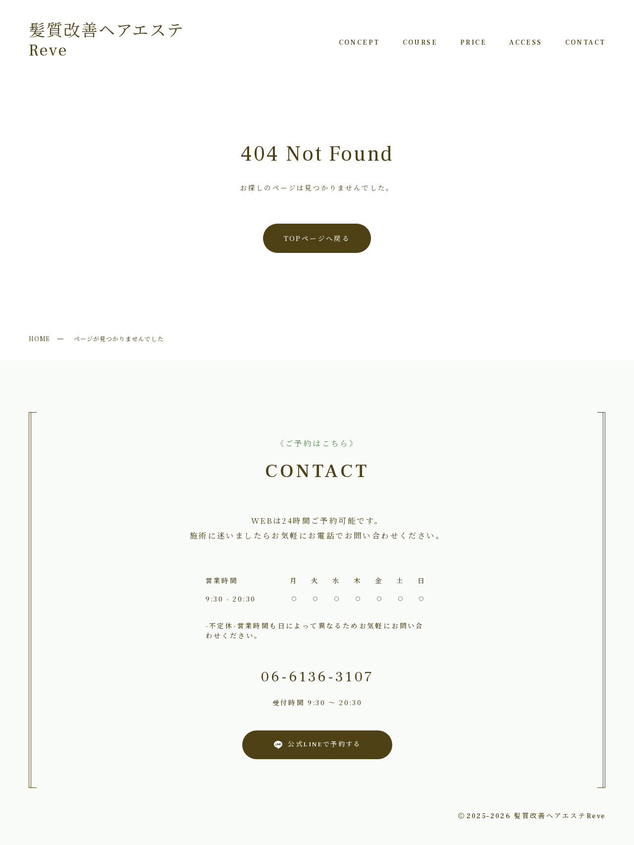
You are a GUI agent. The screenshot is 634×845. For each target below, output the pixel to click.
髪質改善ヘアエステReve (107, 40)
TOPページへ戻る (317, 238)
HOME (40, 338)
